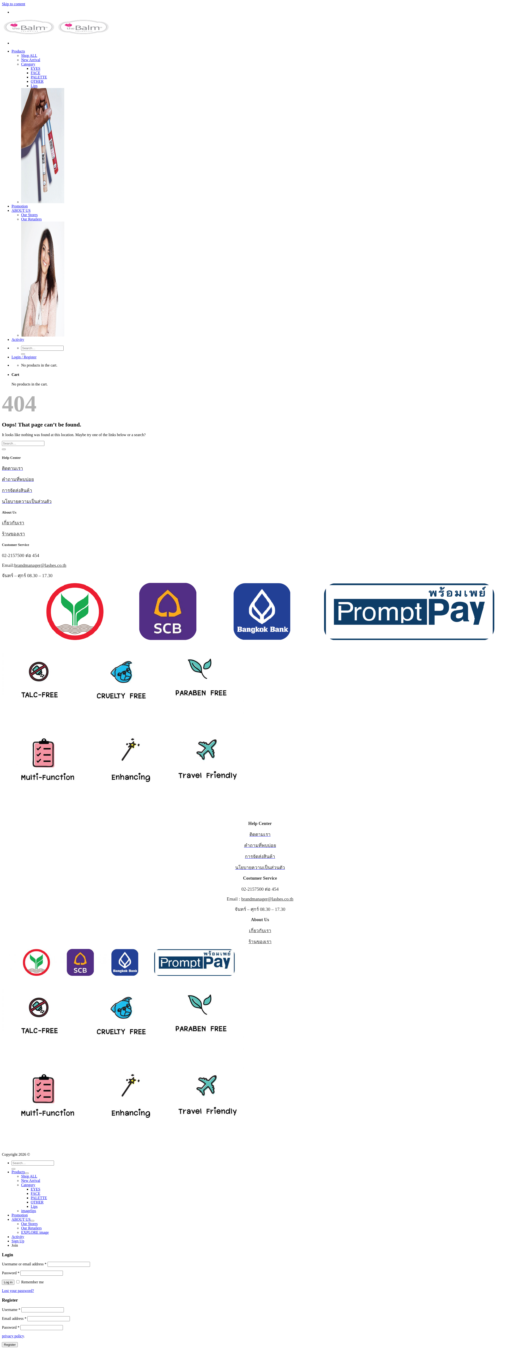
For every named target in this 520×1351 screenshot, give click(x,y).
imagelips (28, 1211)
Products (18, 51)
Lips (34, 86)
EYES (35, 68)
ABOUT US (21, 210)
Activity (18, 340)
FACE (35, 73)
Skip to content (13, 4)
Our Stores (29, 215)
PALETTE (39, 77)
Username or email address (24, 1264)
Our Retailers (31, 219)
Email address (14, 1318)
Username (11, 1310)
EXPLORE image (35, 1232)
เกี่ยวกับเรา (13, 522)
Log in (8, 1282)
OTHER (37, 81)
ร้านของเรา (13, 533)
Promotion (20, 206)
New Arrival (30, 60)
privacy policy (13, 1336)
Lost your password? (18, 1291)
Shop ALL (29, 55)
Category (28, 64)
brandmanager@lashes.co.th (40, 565)
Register (10, 1344)
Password (10, 1273)
